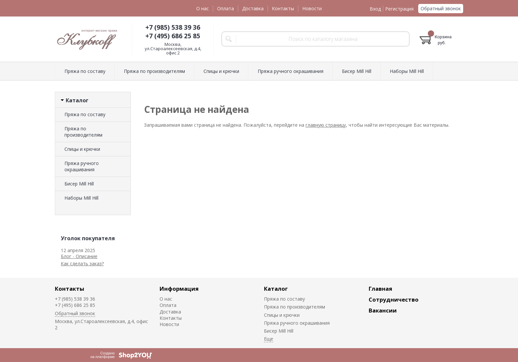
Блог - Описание (79, 256)
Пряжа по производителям (83, 131)
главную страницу (326, 125)
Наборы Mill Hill (81, 198)
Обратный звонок (441, 8)
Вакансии (383, 310)
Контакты (283, 8)
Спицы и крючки (82, 149)
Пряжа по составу (84, 114)
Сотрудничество (394, 299)
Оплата (225, 8)
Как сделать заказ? (82, 263)
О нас (202, 8)
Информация (179, 288)
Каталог (276, 288)
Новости (312, 8)
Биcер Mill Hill (79, 184)
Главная (380, 288)
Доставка (253, 8)
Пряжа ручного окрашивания (81, 166)
